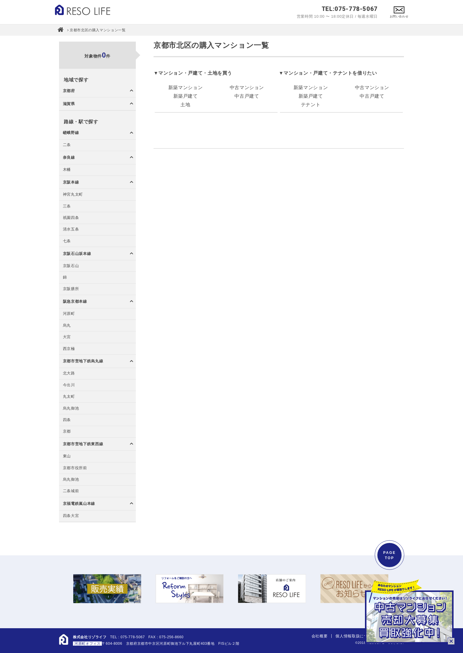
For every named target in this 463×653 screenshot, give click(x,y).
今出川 (69, 385)
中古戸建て (246, 96)
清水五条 (71, 229)
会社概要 (320, 636)
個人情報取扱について (355, 636)
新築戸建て (185, 96)
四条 (67, 420)
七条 (67, 241)
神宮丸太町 (73, 195)
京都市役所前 (75, 468)
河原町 (69, 314)
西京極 (69, 349)
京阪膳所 (71, 289)
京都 (67, 431)
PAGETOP (389, 555)
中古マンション (247, 87)
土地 (185, 104)
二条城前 (71, 491)
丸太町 (69, 397)
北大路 (69, 373)
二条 (67, 145)
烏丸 (67, 326)
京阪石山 (71, 266)
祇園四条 (71, 218)
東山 (67, 456)
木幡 (67, 170)
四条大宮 (71, 516)
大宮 (67, 337)
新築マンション (185, 87)
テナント (311, 104)
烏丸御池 (71, 408)
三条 (67, 206)
